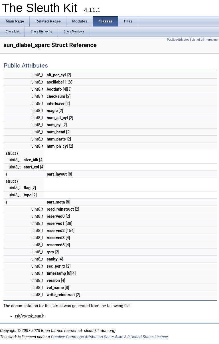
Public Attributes (178, 40)
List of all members (205, 40)
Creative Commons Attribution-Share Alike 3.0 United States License (109, 337)
